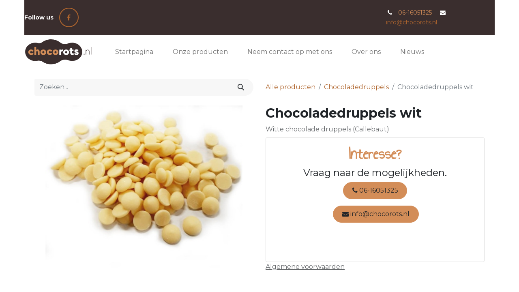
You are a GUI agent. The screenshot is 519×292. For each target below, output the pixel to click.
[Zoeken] (241, 87)
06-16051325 (375, 190)
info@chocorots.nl (411, 22)
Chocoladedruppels (356, 87)
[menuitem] (134, 52)
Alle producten (290, 87)
